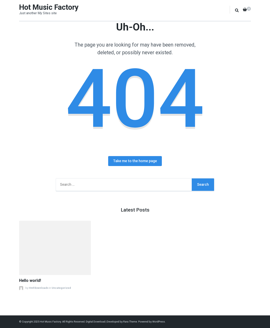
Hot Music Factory (48, 7)
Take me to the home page (135, 161)
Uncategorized (61, 287)
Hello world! (30, 280)
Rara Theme (130, 321)
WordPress (158, 321)
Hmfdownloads (38, 287)
